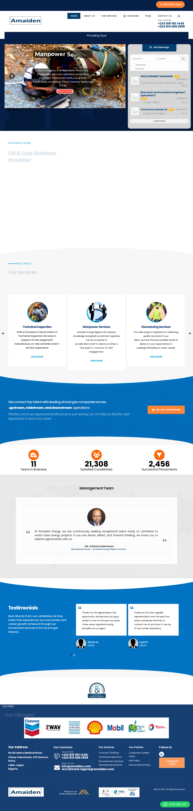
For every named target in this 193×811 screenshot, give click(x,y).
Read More (65, 91)
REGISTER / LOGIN (170, 4)
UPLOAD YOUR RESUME (166, 409)
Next (165, 727)
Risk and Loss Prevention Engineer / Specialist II (163, 94)
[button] (37, 356)
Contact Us (165, 16)
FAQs (148, 16)
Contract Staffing (109, 752)
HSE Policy (134, 760)
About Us (89, 16)
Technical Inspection (37, 327)
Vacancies (131, 16)
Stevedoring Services (156, 327)
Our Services (109, 16)
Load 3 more (159, 121)
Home (74, 16)
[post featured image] (37, 312)
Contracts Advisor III (154, 109)
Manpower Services (96, 327)
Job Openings (159, 47)
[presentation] (3, 333)
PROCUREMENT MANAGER (157, 76)
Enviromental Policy (139, 764)
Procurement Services (111, 761)
